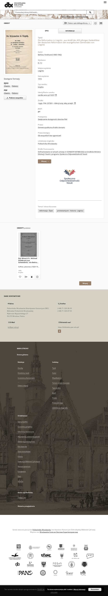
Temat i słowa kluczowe (61, 383)
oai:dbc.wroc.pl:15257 (47, 95)
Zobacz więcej (23, 385)
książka (41, 87)
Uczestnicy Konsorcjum (26, 378)
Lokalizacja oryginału (60, 408)
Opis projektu (23, 422)
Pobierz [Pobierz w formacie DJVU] (15, 86)
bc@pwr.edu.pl (13, 327)
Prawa (54, 398)
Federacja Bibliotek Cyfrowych (29, 461)
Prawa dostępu (57, 403)
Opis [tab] (46, 31)
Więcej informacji (79, 589)
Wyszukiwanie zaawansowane (75, 16)
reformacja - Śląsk (46, 211)
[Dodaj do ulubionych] (95, 23)
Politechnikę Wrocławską (42, 530)
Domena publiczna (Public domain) (51, 127)
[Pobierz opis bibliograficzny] (26, 277)
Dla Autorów (22, 446)
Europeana (22, 471)
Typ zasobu (56, 388)
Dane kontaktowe (24, 451)
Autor (54, 373)
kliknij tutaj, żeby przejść (65, 103)
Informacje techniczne (26, 431)
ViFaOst (20, 481)
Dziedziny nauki (23, 373)
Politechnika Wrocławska (47, 144)
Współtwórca (57, 378)
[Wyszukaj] (90, 12)
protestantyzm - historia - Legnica (70, 211)
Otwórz (7, 86)
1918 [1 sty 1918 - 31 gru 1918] (40, 79)
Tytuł (54, 368)
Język (54, 393)
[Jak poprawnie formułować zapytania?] (92, 17)
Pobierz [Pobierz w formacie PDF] (15, 93)
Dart (19, 476)
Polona (20, 456)
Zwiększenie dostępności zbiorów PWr (52, 119)
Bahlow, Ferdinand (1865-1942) (50, 55)
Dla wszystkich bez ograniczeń (49, 136)
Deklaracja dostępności (26, 441)
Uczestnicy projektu (25, 427)
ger (39, 111)
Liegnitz (41, 71)
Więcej (85, 283)
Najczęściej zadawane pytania (29, 436)
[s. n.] (40, 63)
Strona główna (22, 355)
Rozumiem (95, 589)
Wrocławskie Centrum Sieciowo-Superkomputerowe (59, 532)
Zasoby (20, 368)
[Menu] (105, 2)
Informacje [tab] (70, 31)
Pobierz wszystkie (14, 97)
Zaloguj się (22, 497)
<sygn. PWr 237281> (45, 103)
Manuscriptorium (24, 466)
